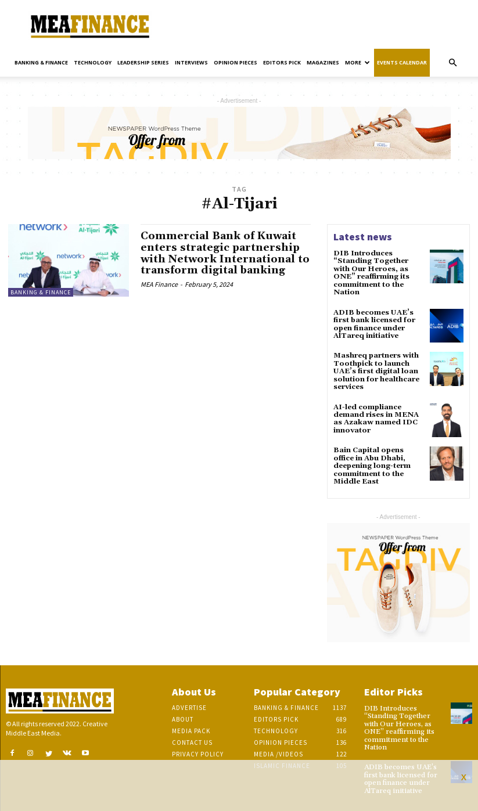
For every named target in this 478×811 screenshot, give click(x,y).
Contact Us (192, 739)
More (357, 62)
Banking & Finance (41, 62)
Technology (93, 62)
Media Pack (191, 727)
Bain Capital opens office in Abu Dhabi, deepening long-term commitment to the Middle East (371, 463)
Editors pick (282, 62)
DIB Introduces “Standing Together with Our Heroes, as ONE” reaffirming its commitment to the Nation (370, 272)
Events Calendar (402, 62)
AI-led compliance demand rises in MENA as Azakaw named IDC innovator (374, 416)
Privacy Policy (198, 751)
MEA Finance (159, 284)
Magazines (323, 62)
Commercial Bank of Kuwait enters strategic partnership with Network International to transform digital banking (221, 253)
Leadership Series (143, 62)
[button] (452, 63)
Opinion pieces (235, 62)
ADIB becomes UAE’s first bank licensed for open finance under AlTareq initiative (373, 323)
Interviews (191, 62)
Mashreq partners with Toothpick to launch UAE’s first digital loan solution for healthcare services (376, 370)
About (182, 716)
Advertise (189, 704)
